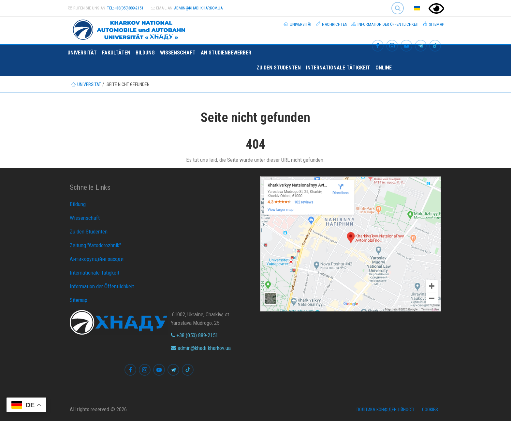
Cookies (430, 409)
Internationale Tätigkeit (338, 68)
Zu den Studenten (278, 68)
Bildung (145, 53)
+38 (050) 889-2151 (194, 335)
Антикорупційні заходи (97, 259)
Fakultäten (116, 53)
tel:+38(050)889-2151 (125, 8)
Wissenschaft (178, 53)
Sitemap (433, 24)
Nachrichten (331, 24)
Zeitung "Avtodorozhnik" (95, 245)
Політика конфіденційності (385, 409)
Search (397, 8)
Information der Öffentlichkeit (385, 24)
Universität (298, 24)
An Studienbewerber (226, 53)
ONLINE (383, 68)
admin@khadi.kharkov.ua (198, 8)
